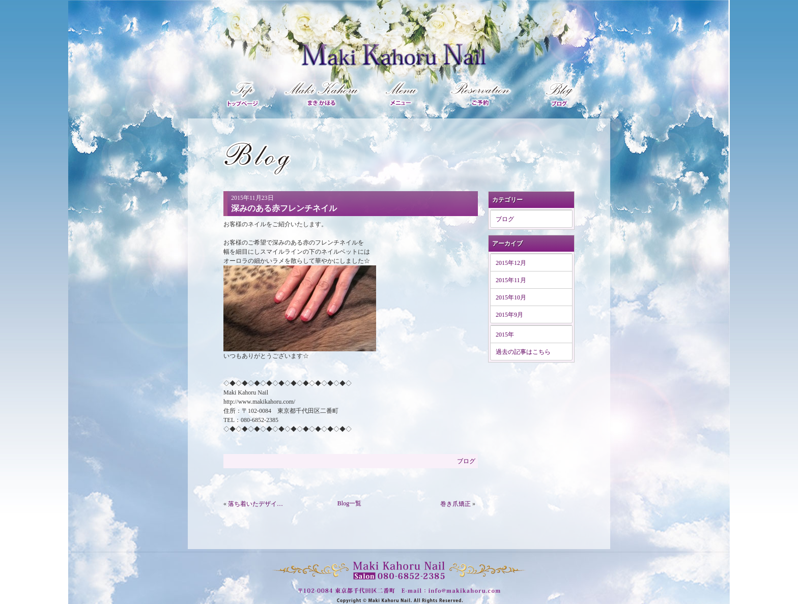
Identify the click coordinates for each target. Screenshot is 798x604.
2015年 (505, 334)
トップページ (245, 93)
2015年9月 (509, 314)
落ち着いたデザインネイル (257, 503)
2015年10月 (511, 297)
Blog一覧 (349, 503)
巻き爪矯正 (455, 503)
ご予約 (481, 93)
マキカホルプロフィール (322, 93)
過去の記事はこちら (523, 351)
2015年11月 (511, 280)
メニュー (403, 93)
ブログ (554, 93)
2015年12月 (511, 262)
